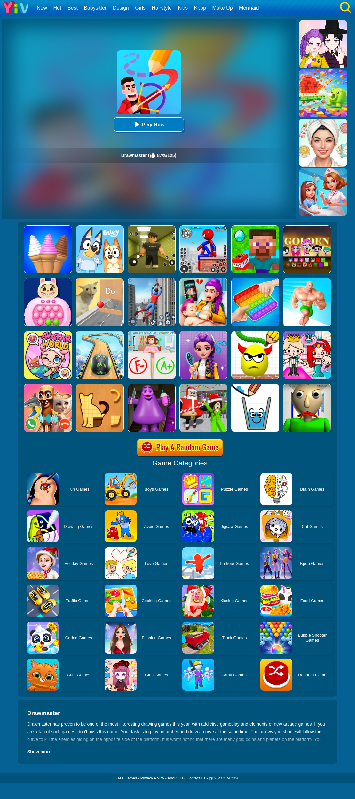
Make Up (222, 8)
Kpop (200, 8)
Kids (183, 8)
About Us (175, 778)
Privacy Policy (152, 778)
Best (72, 8)
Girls (140, 8)
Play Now (148, 124)
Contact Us (196, 778)
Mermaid (249, 8)
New (42, 8)
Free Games (126, 778)
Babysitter (95, 8)
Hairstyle (162, 8)
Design (121, 8)
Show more (39, 751)
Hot (57, 8)
